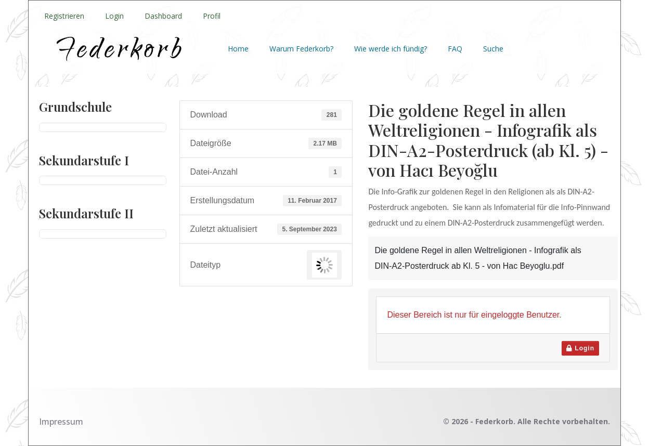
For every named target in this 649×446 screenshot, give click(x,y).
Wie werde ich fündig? (390, 49)
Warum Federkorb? (301, 49)
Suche (493, 49)
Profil (211, 16)
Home (238, 49)
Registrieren (64, 16)
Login (114, 16)
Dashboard (163, 16)
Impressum (61, 421)
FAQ (455, 49)
